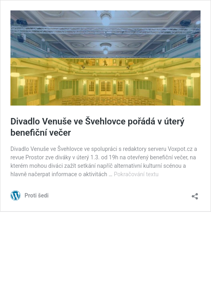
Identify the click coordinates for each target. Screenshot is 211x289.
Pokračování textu (136, 174)
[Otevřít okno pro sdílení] (195, 193)
